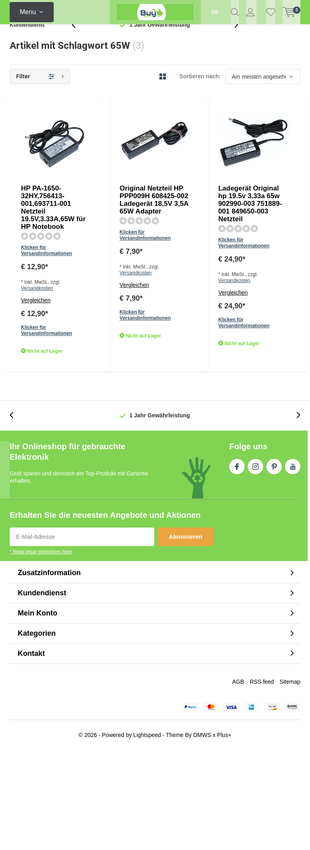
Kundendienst (27, 38)
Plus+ (224, 834)
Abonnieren (185, 636)
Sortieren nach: (200, 89)
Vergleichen (116, 179)
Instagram (255, 565)
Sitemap (290, 781)
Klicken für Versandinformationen (139, 156)
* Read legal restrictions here (41, 652)
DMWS (202, 834)
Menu (28, 11)
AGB (238, 781)
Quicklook (186, 209)
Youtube (292, 565)
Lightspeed (147, 834)
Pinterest (274, 565)
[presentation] (78, 38)
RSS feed (262, 781)
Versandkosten (160, 167)
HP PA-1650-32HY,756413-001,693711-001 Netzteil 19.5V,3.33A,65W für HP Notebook (180, 130)
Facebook (237, 565)
